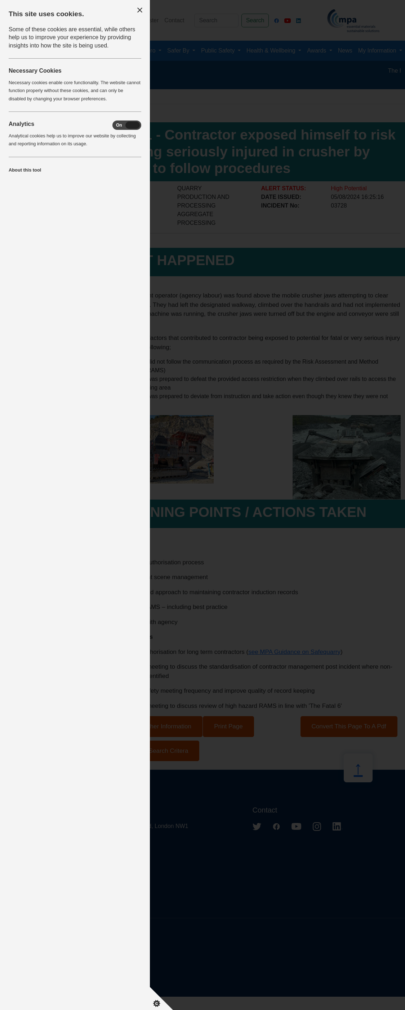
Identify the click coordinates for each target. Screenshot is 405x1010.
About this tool (25, 170)
